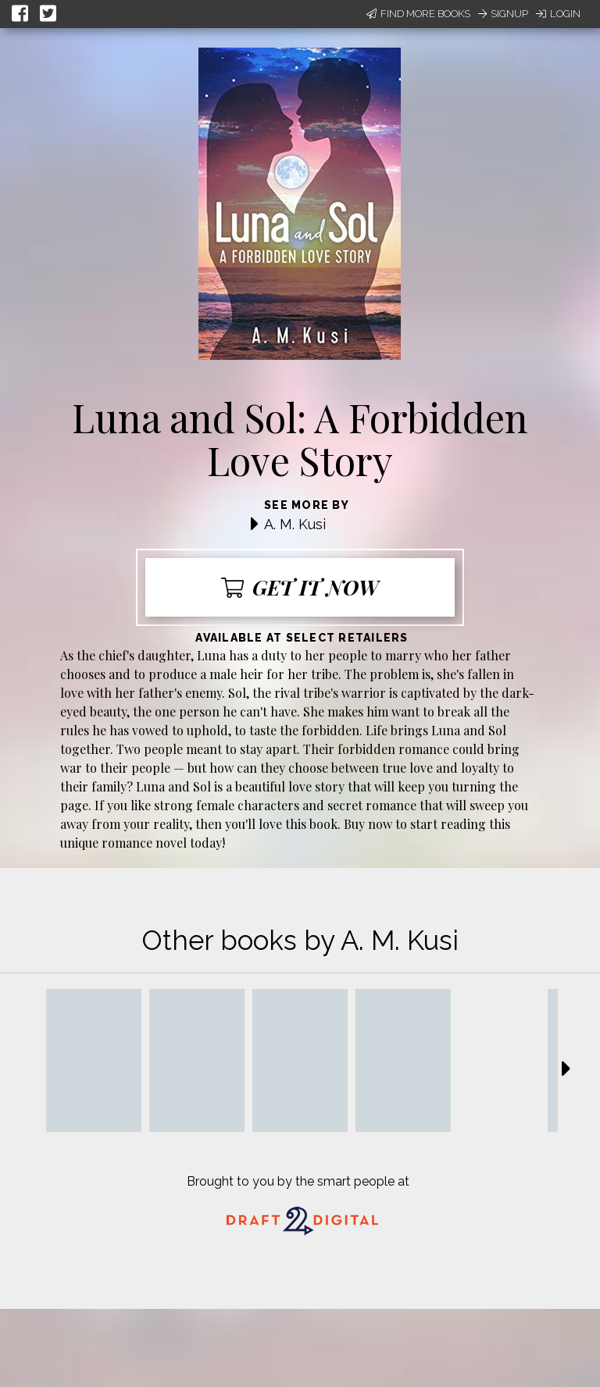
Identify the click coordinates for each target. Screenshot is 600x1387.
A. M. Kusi (295, 524)
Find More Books (418, 14)
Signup (503, 14)
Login (558, 14)
